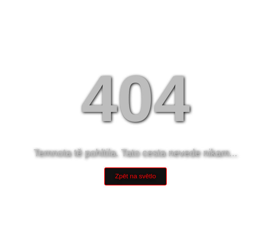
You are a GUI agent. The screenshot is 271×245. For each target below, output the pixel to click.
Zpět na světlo (135, 176)
